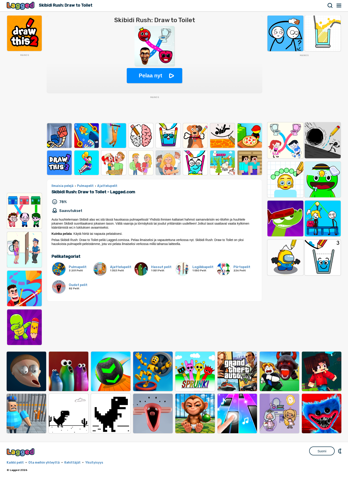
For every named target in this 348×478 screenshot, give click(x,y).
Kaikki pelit (15, 462)
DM (340, 451)
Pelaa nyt (150, 75)
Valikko (339, 5)
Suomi (322, 451)
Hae (330, 5)
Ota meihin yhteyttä (44, 462)
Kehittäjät (72, 462)
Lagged (21, 5)
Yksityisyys (94, 462)
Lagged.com (21, 452)
